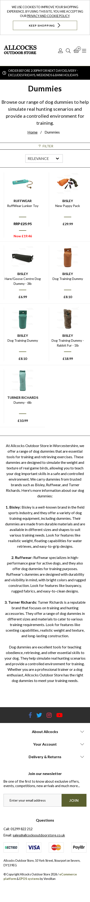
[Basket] (76, 50)
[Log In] (60, 50)
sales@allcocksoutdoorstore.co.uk (39, 835)
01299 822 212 (22, 829)
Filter (45, 146)
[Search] (68, 50)
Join (74, 800)
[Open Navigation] (84, 50)
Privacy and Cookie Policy (48, 16)
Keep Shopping (45, 25)
